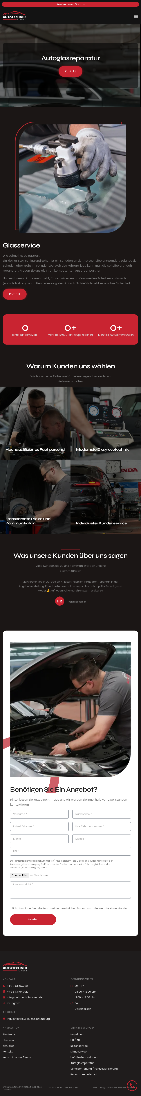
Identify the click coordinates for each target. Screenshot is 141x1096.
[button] (136, 16)
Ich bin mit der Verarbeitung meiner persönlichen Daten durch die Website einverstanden (70, 908)
